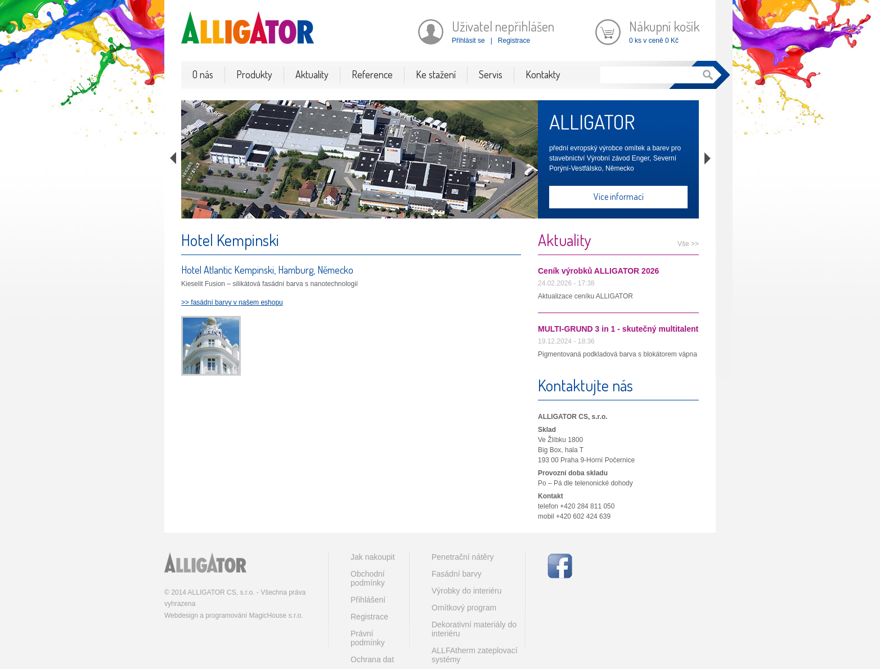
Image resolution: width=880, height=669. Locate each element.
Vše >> (688, 244)
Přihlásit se (468, 40)
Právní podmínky (368, 638)
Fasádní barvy (457, 573)
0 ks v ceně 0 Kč (654, 40)
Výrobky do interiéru (467, 590)
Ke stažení (436, 74)
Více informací (619, 196)
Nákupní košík (664, 26)
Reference (372, 74)
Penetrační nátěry (463, 556)
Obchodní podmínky (368, 578)
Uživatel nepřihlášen (503, 26)
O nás (202, 74)
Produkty (254, 74)
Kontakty (543, 74)
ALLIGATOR (592, 122)
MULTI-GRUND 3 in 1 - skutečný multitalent (618, 328)
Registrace (514, 40)
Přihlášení (368, 599)
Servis (490, 74)
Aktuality (312, 74)
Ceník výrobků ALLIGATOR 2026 (598, 270)
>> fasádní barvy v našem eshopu (232, 302)
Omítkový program (464, 607)
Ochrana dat (372, 659)
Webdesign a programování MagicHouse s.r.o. (233, 615)
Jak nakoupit (373, 556)
